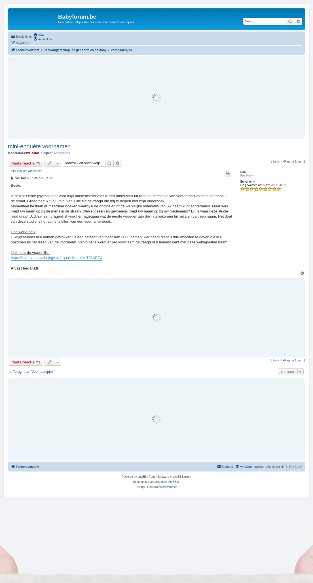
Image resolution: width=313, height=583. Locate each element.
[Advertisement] (156, 97)
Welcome (33, 153)
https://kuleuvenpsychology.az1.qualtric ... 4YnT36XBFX (56, 258)
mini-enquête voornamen (39, 146)
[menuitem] (38, 35)
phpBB (142, 476)
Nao (243, 172)
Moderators (62, 153)
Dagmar (46, 153)
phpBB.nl (173, 481)
